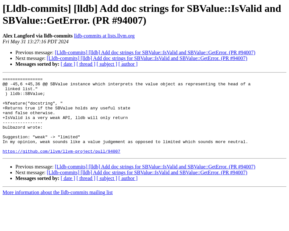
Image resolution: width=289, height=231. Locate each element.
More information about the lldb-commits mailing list (58, 207)
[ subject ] (107, 64)
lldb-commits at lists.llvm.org (104, 35)
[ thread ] (85, 64)
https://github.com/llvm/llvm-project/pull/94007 (61, 166)
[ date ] (68, 64)
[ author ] (128, 64)
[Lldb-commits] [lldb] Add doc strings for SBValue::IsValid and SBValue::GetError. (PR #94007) (155, 52)
